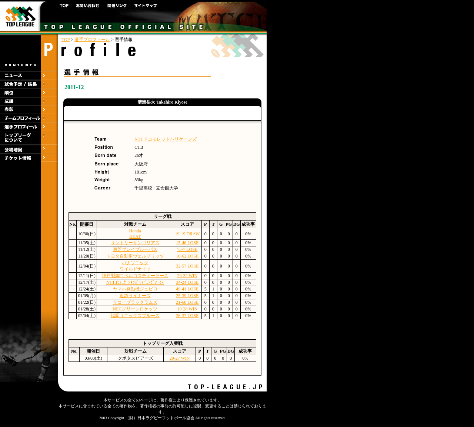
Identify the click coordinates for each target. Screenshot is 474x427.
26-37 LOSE (187, 315)
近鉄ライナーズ (135, 295)
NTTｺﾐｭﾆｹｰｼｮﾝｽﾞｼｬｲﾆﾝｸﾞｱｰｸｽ (135, 282)
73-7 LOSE (187, 249)
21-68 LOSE (187, 302)
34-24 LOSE (187, 282)
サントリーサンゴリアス (135, 242)
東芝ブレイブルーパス (135, 249)
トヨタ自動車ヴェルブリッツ (135, 256)
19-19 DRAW (187, 233)
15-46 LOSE (187, 242)
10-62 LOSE (187, 256)
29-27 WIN (180, 358)
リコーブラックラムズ (135, 302)
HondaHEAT (135, 233)
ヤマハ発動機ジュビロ (135, 289)
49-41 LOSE (187, 289)
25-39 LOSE (187, 295)
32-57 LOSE (187, 266)
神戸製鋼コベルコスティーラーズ (135, 275)
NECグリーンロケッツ (135, 309)
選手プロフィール (92, 39)
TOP (65, 39)
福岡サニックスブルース (135, 315)
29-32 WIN (187, 275)
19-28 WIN (187, 309)
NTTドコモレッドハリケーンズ (165, 139)
